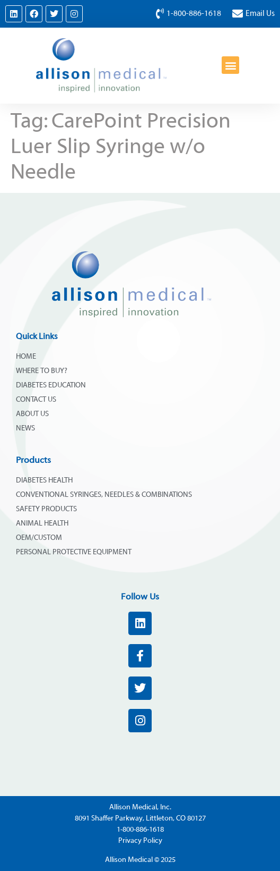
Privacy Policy (140, 840)
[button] (230, 65)
